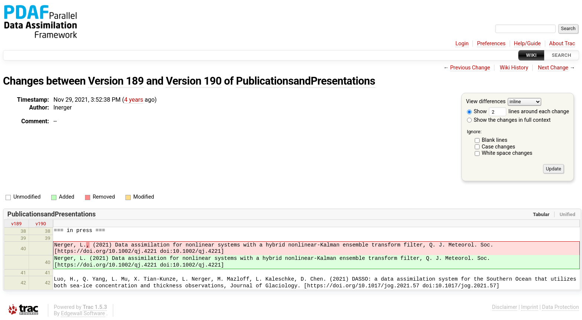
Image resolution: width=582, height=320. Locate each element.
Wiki (531, 55)
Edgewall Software (83, 313)
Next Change (553, 68)
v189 (16, 223)
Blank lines (494, 140)
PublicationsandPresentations (305, 81)
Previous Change (470, 68)
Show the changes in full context (509, 120)
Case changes (498, 147)
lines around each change (529, 111)
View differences (486, 102)
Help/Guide (527, 43)
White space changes (507, 153)
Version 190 (194, 81)
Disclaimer (504, 307)
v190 (41, 223)
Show (477, 111)
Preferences (491, 43)
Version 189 (116, 81)
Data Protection (560, 307)
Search (561, 55)
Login (462, 43)
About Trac (562, 43)
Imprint (529, 307)
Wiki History (514, 68)
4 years (133, 99)
